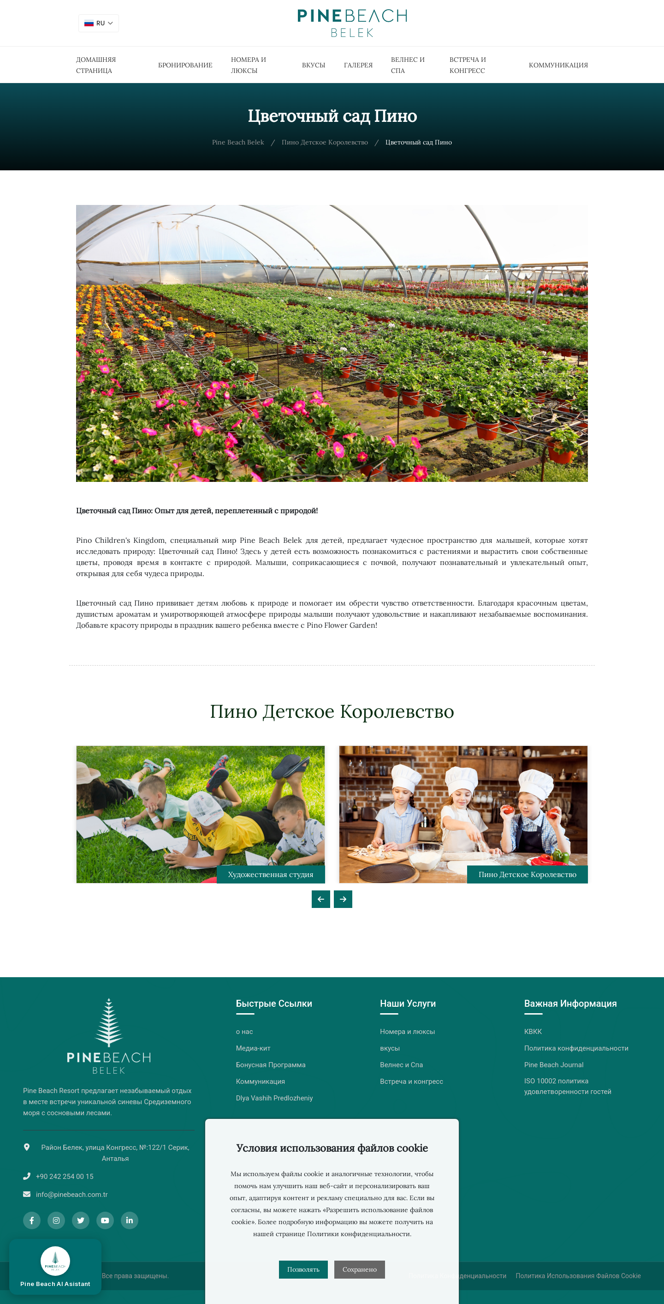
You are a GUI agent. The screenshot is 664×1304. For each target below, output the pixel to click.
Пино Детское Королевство (325, 142)
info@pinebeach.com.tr (72, 1194)
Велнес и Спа (401, 1065)
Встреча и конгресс (411, 1081)
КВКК (533, 1032)
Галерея (358, 65)
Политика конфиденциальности (576, 1048)
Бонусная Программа (271, 1065)
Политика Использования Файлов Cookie (578, 1276)
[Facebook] (32, 1220)
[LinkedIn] (129, 1220)
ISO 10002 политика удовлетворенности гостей (567, 1086)
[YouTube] (105, 1220)
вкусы (314, 65)
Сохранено (360, 1269)
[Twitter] (80, 1220)
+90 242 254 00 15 (65, 1176)
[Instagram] (56, 1220)
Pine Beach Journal (554, 1065)
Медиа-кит (253, 1048)
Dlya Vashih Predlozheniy (274, 1098)
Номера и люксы (407, 1032)
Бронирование (185, 65)
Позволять (303, 1269)
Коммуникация (558, 65)
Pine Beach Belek (238, 142)
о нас (244, 1032)
